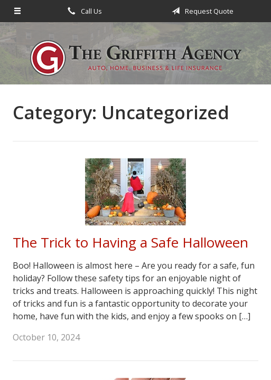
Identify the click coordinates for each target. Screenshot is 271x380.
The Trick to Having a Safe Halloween (130, 242)
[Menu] (17, 11)
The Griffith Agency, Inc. (135, 58)
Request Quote (200, 11)
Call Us (83, 11)
